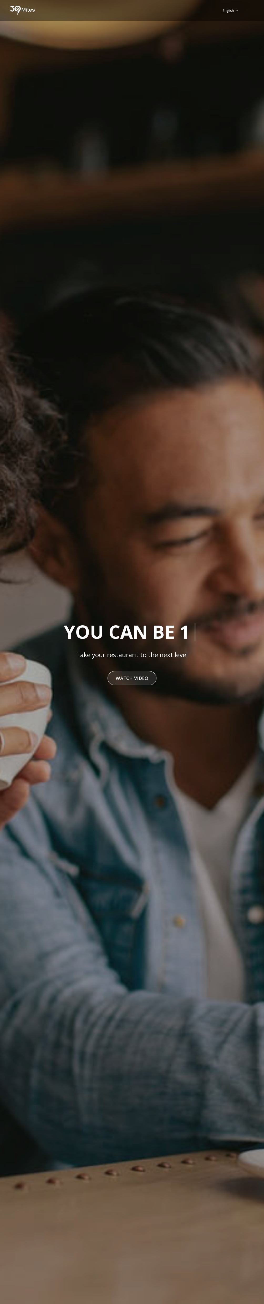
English (230, 10)
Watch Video (132, 678)
